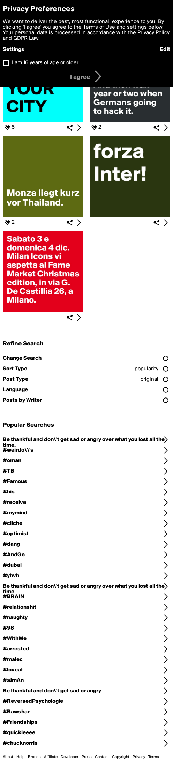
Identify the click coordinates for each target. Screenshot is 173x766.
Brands (34, 757)
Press (87, 757)
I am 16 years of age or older (45, 63)
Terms (153, 757)
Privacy (139, 757)
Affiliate (51, 757)
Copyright (120, 757)
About (8, 757)
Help (20, 757)
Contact (102, 757)
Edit (165, 49)
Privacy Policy (153, 33)
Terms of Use (99, 27)
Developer (69, 757)
